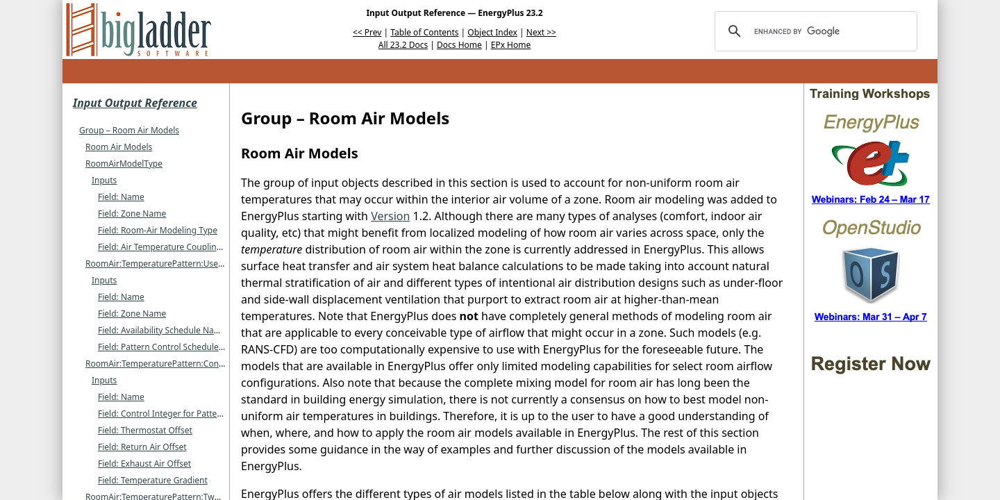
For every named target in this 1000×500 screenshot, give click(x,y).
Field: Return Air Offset (142, 447)
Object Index (492, 32)
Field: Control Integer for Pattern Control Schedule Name (209, 413)
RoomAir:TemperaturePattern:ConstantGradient (179, 363)
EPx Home (511, 45)
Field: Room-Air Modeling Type (157, 230)
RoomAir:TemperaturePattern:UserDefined (168, 263)
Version (390, 216)
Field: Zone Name (132, 213)
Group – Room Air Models (129, 130)
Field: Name (121, 197)
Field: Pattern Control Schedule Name (171, 347)
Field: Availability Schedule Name (162, 330)
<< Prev (367, 32)
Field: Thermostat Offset (145, 430)
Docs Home (459, 45)
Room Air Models (118, 147)
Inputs (104, 180)
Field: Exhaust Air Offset (144, 463)
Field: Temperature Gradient (153, 480)
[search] (814, 31)
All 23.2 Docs (403, 45)
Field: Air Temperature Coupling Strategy (177, 247)
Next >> (541, 32)
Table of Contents (424, 32)
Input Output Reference (135, 102)
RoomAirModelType (123, 163)
